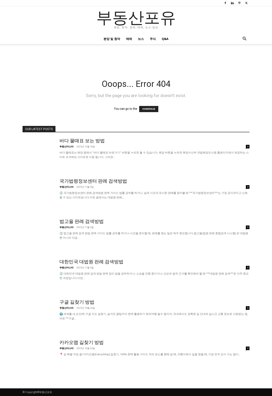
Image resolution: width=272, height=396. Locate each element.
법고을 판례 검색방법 (82, 221)
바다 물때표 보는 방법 (82, 140)
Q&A (165, 39)
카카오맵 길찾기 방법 (82, 342)
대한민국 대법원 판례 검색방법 (91, 261)
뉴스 (141, 39)
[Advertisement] (136, 58)
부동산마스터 (67, 146)
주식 (153, 39)
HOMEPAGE (148, 109)
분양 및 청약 (111, 39)
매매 (129, 39)
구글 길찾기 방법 (77, 302)
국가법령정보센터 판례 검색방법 (93, 181)
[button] (244, 39)
